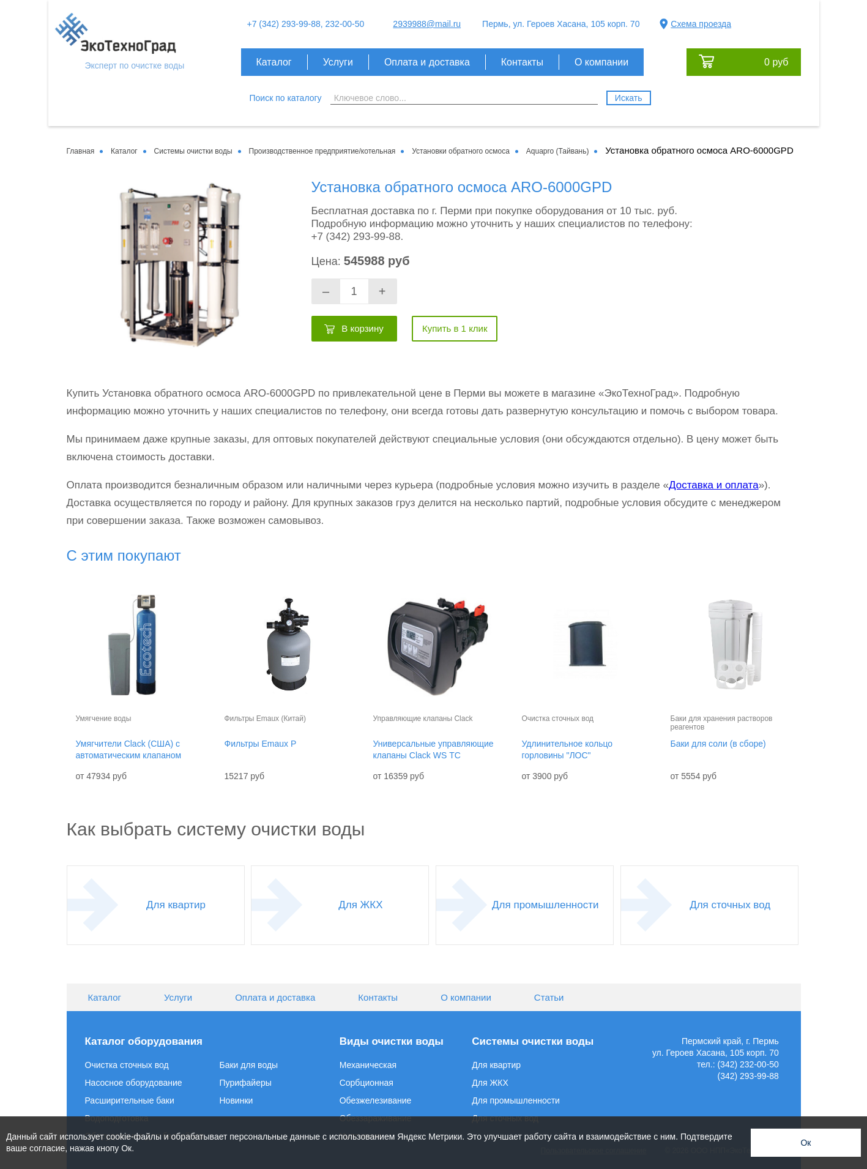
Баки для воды (249, 1065)
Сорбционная (366, 1083)
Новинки (236, 1100)
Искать (628, 98)
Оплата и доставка (427, 62)
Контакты (522, 62)
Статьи (549, 997)
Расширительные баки (129, 1100)
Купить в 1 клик (455, 328)
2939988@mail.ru (427, 24)
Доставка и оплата (714, 485)
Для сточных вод (730, 905)
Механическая (368, 1065)
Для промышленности (545, 905)
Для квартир (176, 905)
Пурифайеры (246, 1083)
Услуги (338, 62)
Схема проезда (701, 24)
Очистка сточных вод (127, 1065)
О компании (601, 62)
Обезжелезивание (376, 1100)
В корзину (362, 328)
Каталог (274, 62)
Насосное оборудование (133, 1083)
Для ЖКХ (360, 905)
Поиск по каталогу (286, 98)
